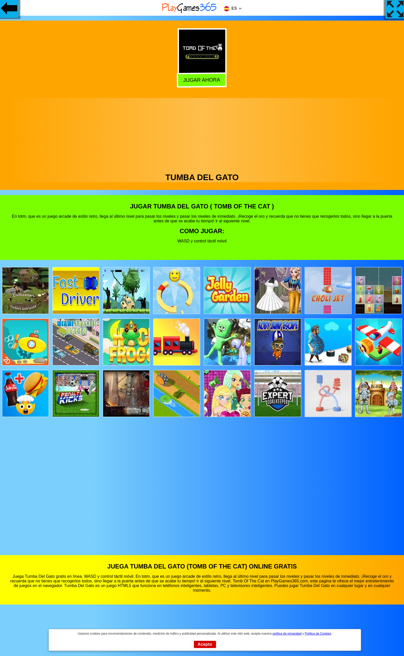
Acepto (204, 644)
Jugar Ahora (202, 80)
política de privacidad (287, 633)
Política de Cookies (318, 633)
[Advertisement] (202, 134)
